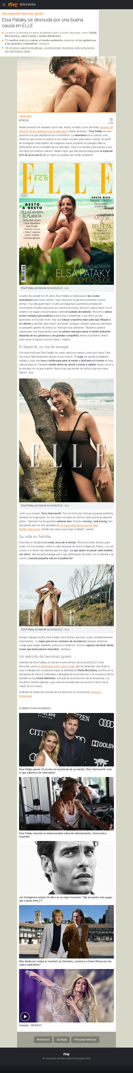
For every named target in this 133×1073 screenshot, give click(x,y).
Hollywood (43, 1039)
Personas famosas (85, 1039)
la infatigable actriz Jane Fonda (56, 666)
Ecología (62, 1039)
